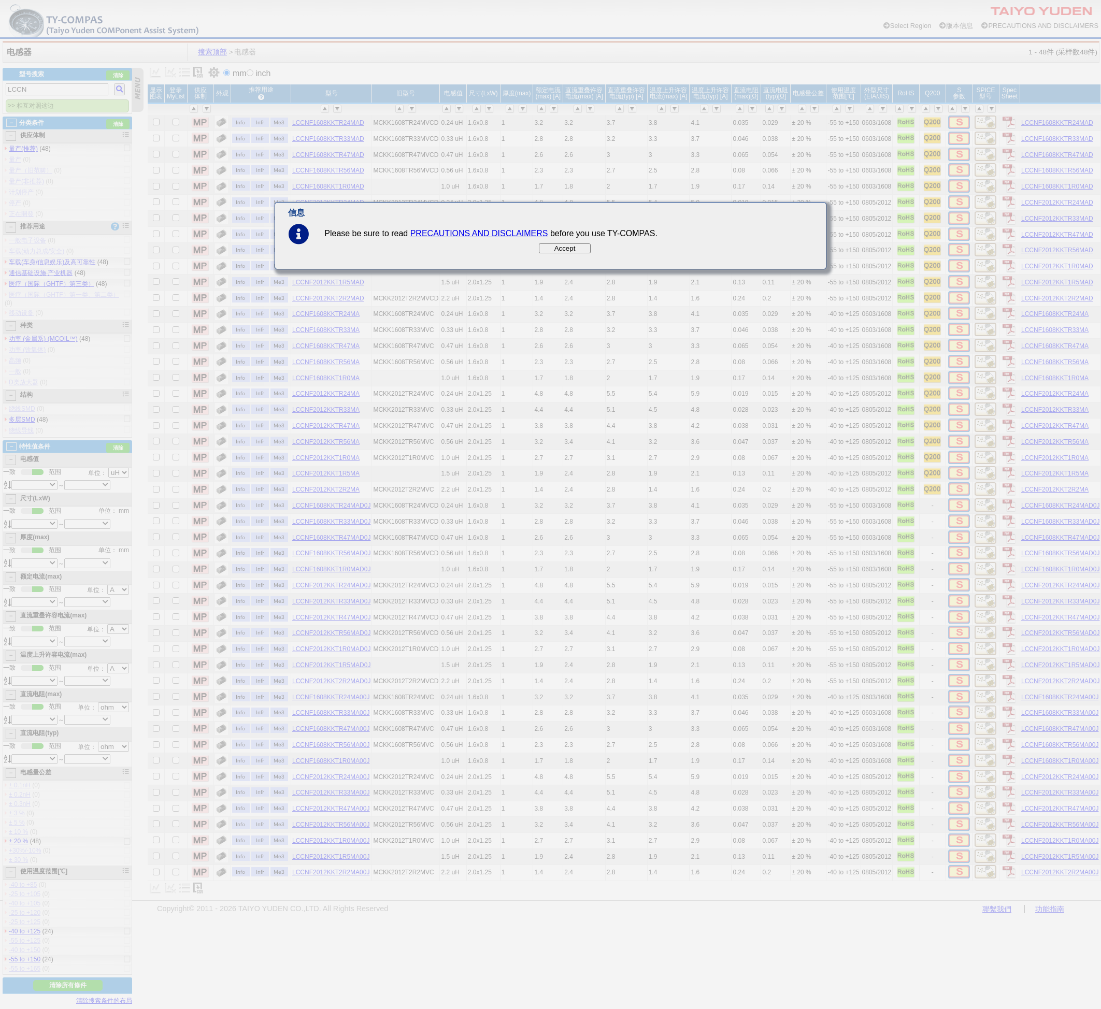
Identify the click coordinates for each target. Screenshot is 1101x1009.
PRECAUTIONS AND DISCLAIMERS (479, 233)
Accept (565, 248)
